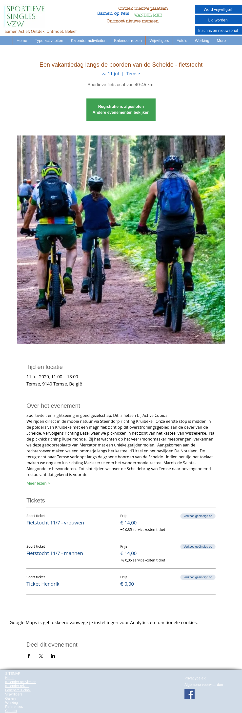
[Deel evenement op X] (41, 656)
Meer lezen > (38, 483)
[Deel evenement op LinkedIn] (53, 656)
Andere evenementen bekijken (121, 112)
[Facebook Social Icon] (189, 694)
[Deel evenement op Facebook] (28, 656)
